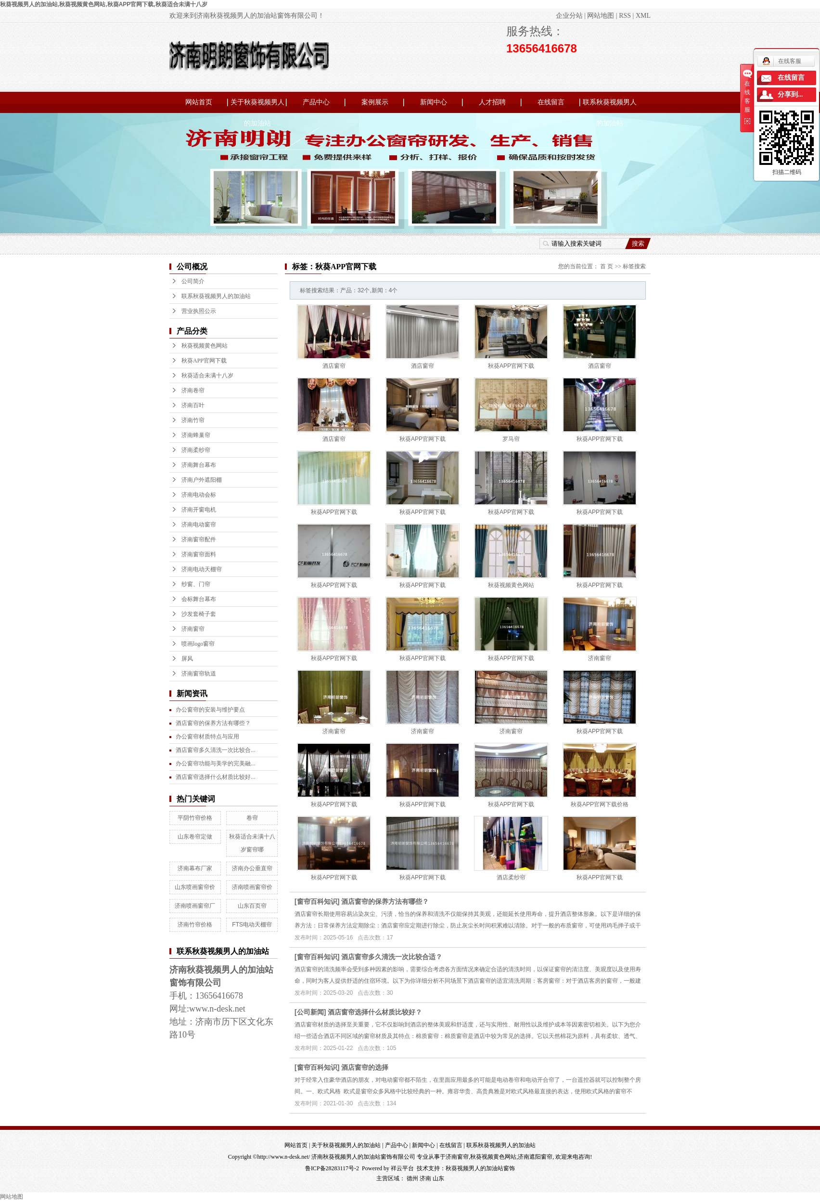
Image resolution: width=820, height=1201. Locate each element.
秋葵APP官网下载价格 (599, 804)
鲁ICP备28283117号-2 (332, 1168)
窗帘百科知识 (317, 901)
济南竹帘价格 (195, 924)
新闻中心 (433, 102)
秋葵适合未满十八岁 (207, 375)
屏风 (187, 658)
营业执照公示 (198, 311)
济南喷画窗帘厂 (195, 905)
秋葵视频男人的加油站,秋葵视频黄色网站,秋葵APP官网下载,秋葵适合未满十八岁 (103, 4)
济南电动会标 (198, 494)
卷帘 (252, 817)
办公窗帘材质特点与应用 (207, 736)
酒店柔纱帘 (511, 877)
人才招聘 (492, 102)
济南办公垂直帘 (252, 868)
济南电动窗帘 (198, 524)
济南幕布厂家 (195, 868)
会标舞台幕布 (198, 599)
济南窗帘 (193, 629)
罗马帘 (511, 439)
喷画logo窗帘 (198, 643)
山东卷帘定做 (195, 836)
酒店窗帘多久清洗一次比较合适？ (391, 957)
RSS (625, 15)
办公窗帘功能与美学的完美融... (216, 763)
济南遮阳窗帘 (535, 1156)
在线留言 (551, 102)
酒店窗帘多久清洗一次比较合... (216, 750)
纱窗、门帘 (195, 584)
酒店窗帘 (334, 366)
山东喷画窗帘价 (195, 887)
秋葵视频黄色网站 (204, 345)
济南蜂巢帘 (195, 435)
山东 (438, 1178)
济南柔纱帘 (195, 450)
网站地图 (600, 15)
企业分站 (569, 15)
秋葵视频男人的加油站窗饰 (480, 1168)
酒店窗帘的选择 (364, 1067)
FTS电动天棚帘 (252, 924)
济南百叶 (193, 405)
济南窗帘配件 (198, 539)
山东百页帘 (252, 905)
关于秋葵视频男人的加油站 (257, 106)
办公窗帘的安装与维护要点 (210, 709)
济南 (425, 1178)
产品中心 (316, 102)
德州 (412, 1178)
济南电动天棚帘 (201, 569)
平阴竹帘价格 (195, 817)
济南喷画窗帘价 (252, 887)
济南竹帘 (193, 420)
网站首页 (198, 102)
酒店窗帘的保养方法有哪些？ (385, 901)
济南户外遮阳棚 (201, 479)
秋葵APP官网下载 (204, 360)
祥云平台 (402, 1168)
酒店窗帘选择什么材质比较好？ (375, 1012)
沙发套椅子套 (198, 614)
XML (643, 15)
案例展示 (374, 102)
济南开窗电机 (198, 509)
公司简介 (193, 281)
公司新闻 (310, 1012)
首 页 (606, 266)
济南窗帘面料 (198, 554)
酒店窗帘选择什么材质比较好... (216, 777)
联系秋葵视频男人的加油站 (610, 106)
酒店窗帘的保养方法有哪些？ (213, 723)
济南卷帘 (193, 390)
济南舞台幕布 (198, 465)
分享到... (790, 94)
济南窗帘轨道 (198, 673)
